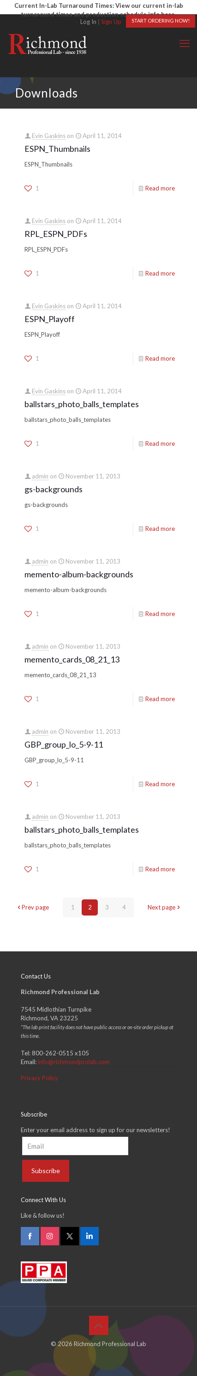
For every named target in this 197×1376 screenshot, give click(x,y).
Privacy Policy (39, 1078)
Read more (160, 188)
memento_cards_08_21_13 (71, 659)
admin (40, 476)
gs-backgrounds (53, 489)
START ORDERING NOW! (160, 20)
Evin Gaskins (49, 135)
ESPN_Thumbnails (57, 149)
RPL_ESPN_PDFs (55, 234)
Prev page (32, 907)
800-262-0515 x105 (60, 1053)
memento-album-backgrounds (78, 574)
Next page (164, 907)
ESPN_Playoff (49, 319)
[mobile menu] (184, 43)
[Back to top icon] (98, 1325)
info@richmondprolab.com (74, 1061)
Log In (88, 21)
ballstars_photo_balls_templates (81, 404)
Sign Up (111, 21)
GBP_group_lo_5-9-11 (63, 744)
